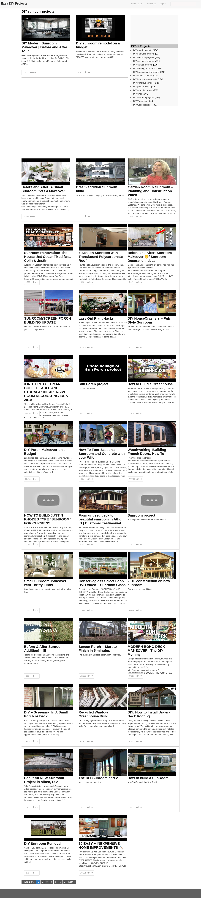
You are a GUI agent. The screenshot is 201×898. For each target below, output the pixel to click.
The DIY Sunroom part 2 (98, 778)
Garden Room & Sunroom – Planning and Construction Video (150, 191)
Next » (71, 882)
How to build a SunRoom (148, 778)
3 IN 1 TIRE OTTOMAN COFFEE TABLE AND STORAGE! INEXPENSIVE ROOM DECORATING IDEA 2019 (46, 392)
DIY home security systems (146, 72)
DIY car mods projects (143, 61)
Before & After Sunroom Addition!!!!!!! (44, 649)
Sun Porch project (93, 384)
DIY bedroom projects (143, 57)
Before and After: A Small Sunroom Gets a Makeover (43, 189)
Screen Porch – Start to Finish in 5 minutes (98, 649)
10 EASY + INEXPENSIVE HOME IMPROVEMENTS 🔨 (101, 845)
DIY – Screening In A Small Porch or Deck (46, 714)
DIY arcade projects (142, 50)
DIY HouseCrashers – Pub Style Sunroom (149, 320)
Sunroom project (141, 515)
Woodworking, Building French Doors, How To (147, 452)
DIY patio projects (141, 86)
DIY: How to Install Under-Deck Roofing (149, 714)
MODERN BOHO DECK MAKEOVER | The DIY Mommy (146, 650)
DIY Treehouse (140, 101)
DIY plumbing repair (142, 90)
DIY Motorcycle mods (143, 83)
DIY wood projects (142, 105)
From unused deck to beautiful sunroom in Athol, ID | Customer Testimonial (101, 519)
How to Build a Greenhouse (150, 384)
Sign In (163, 4)
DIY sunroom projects (143, 97)
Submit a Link (137, 4)
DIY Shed (137, 94)
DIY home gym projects (144, 68)
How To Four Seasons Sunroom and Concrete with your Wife (102, 454)
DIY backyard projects (143, 54)
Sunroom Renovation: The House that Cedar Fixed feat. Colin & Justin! (47, 257)
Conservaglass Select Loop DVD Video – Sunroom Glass (102, 583)
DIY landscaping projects (145, 79)
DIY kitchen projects (142, 75)
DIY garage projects (142, 65)
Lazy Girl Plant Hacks (96, 318)
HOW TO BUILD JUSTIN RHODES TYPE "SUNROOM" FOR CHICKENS (47, 519)
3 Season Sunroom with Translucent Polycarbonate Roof (101, 257)
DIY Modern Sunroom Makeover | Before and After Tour (44, 47)
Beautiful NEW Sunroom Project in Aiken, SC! (44, 780)
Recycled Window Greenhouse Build (93, 714)
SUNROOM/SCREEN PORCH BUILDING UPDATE (47, 320)
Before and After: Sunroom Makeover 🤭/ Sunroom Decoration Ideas (150, 257)
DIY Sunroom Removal (42, 844)
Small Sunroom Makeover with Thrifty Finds (45, 583)
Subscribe (151, 4)
